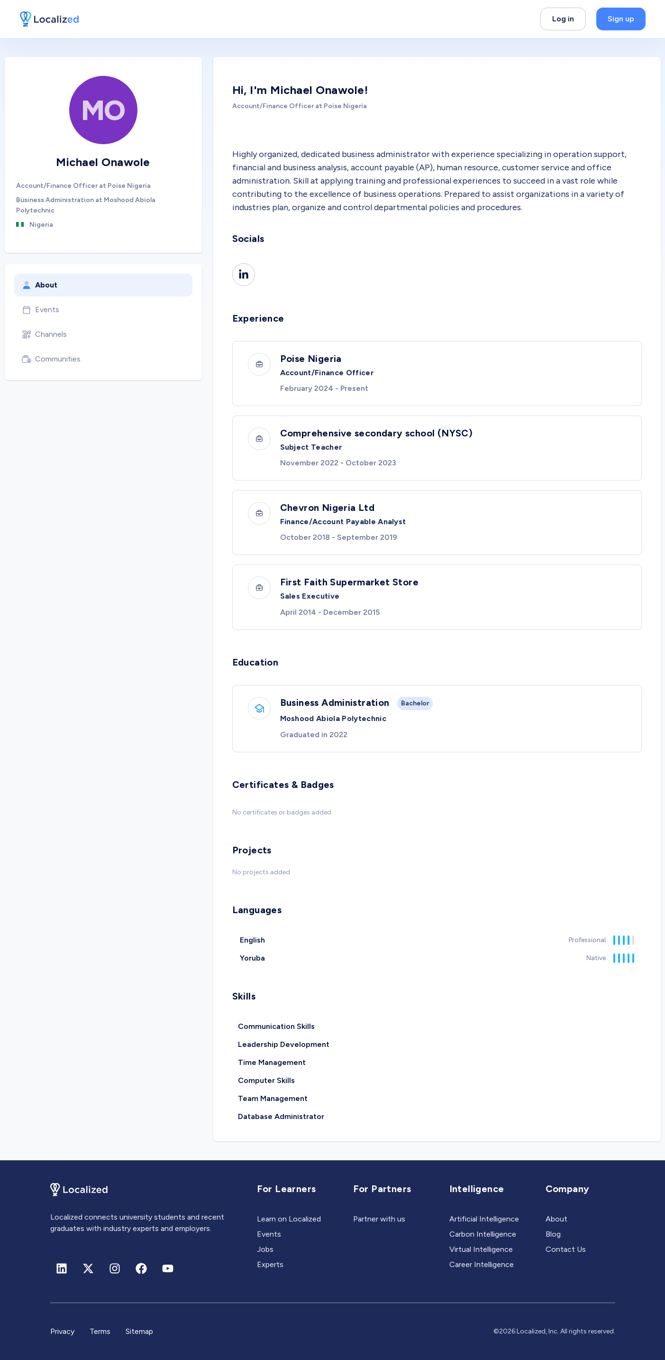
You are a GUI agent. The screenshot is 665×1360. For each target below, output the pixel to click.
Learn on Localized (289, 1218)
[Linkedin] (243, 274)
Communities (51, 359)
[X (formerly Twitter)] (88, 1268)
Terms (100, 1331)
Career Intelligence (481, 1264)
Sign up (621, 18)
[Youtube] (167, 1268)
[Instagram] (114, 1268)
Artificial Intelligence (484, 1218)
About (39, 285)
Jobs (265, 1249)
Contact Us (566, 1249)
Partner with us (379, 1218)
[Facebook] (141, 1268)
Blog (553, 1234)
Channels (44, 334)
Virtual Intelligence (481, 1249)
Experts (270, 1264)
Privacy (62, 1331)
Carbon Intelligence (482, 1234)
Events (40, 310)
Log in (563, 18)
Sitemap (139, 1331)
